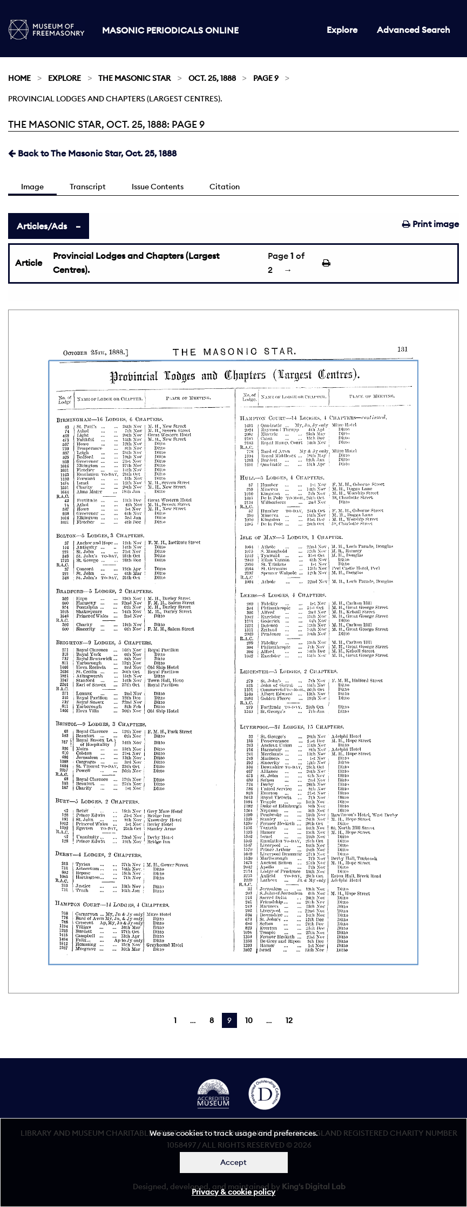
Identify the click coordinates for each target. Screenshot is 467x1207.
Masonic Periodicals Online (170, 30)
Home (19, 78)
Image (32, 186)
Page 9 (266, 78)
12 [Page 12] (289, 1020)
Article (28, 262)
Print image (430, 223)
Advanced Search (413, 29)
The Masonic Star (134, 78)
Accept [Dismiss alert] (233, 1162)
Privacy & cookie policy (233, 1192)
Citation (224, 186)
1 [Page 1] (175, 1020)
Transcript (88, 186)
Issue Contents (158, 186)
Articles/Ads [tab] (42, 226)
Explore (342, 29)
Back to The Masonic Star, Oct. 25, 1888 (92, 153)
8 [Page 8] (211, 1020)
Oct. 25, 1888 (212, 78)
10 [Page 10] (249, 1020)
